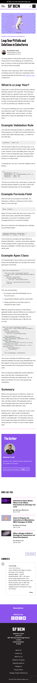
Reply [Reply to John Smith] (31, 592)
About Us (18, 650)
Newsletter (34, 6)
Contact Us (18, 653)
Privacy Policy (18, 670)
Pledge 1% (18, 666)
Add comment (31, 554)
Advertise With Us (18, 663)
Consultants (12, 36)
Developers (21, 36)
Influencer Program (18, 660)
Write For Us (18, 657)
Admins (4, 36)
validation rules (30, 75)
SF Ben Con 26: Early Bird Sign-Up (18, 1)
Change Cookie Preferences (18, 673)
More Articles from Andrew (12, 469)
